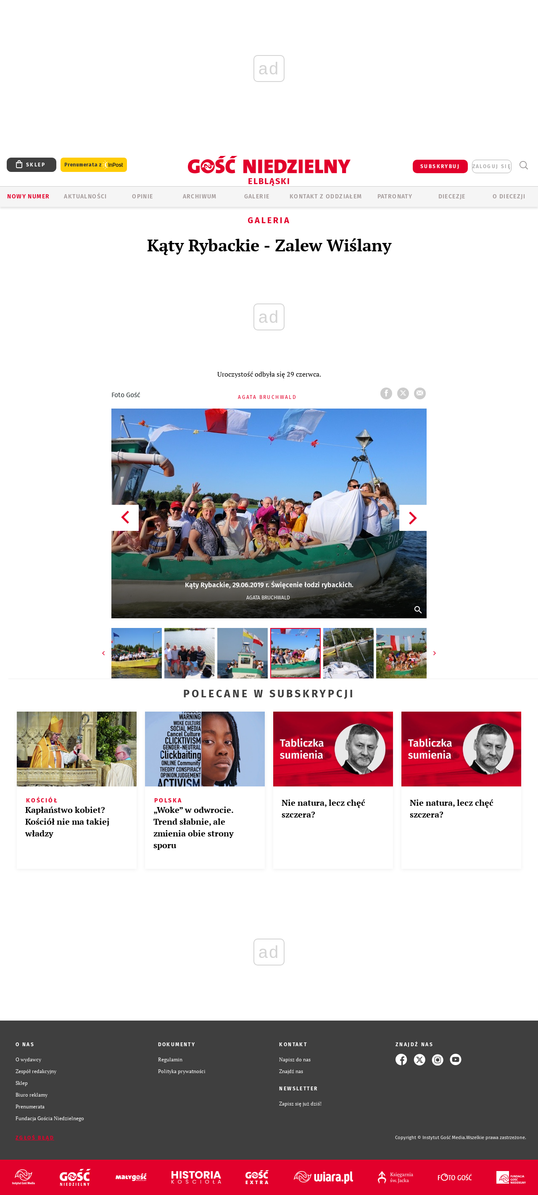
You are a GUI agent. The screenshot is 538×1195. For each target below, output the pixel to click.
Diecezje (452, 196)
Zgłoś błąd (35, 1138)
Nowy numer (28, 196)
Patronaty (395, 196)
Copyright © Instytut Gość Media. (430, 1137)
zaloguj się (491, 166)
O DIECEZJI (509, 196)
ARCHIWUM (200, 196)
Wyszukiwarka (523, 165)
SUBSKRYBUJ (440, 166)
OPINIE (142, 196)
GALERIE (257, 196)
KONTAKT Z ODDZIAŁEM (326, 196)
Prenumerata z (93, 165)
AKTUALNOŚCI (85, 196)
